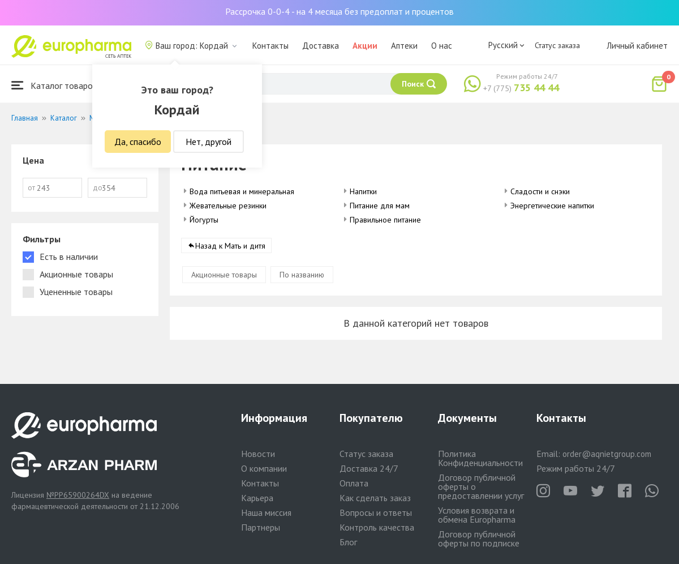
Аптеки (404, 45)
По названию (302, 275)
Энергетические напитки (552, 205)
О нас (441, 45)
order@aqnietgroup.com (606, 453)
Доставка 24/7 (369, 468)
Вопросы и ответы (376, 512)
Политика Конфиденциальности (480, 458)
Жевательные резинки (228, 205)
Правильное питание (385, 220)
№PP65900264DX (77, 495)
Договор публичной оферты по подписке (478, 538)
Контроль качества (377, 527)
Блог (348, 542)
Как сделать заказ (375, 497)
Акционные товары (224, 275)
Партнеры (260, 527)
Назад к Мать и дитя (230, 246)
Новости (258, 453)
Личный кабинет (637, 45)
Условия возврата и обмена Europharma (476, 515)
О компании (264, 468)
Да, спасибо (137, 141)
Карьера (257, 497)
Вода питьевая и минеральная (242, 191)
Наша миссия (266, 512)
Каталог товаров (54, 85)
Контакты (270, 45)
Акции (365, 45)
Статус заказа (557, 45)
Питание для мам (380, 205)
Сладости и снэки (540, 191)
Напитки (363, 191)
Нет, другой (208, 141)
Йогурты (204, 220)
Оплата (354, 483)
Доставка (320, 45)
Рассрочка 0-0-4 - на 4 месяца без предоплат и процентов (339, 11)
